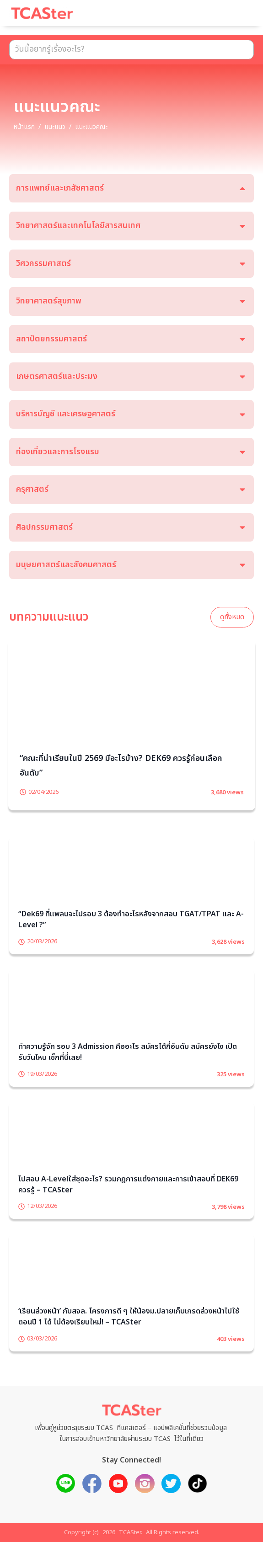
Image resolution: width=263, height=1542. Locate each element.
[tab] (131, 188)
